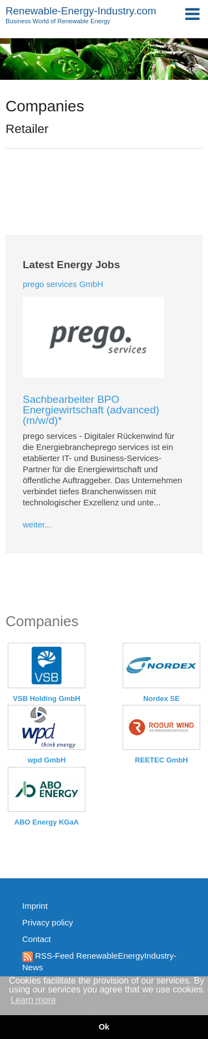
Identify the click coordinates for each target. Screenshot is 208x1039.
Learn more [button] (33, 1000)
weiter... (37, 524)
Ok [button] (104, 1026)
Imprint (35, 905)
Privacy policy (47, 922)
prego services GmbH (63, 284)
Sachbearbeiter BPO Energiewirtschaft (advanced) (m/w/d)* (91, 409)
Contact (36, 939)
